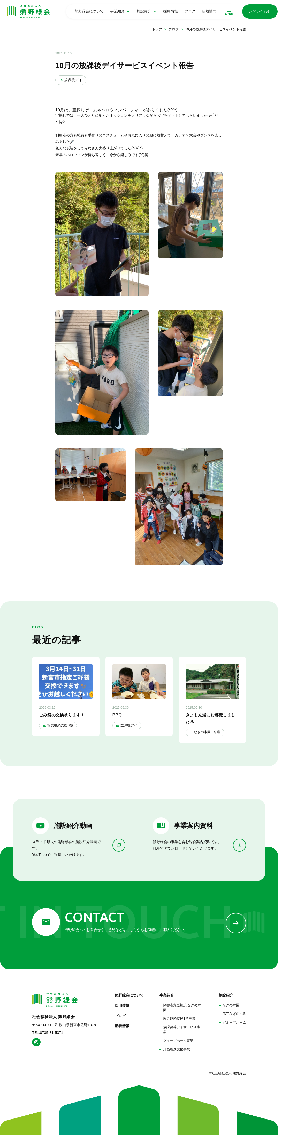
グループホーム (234, 1022)
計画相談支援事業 (176, 1049)
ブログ (190, 11)
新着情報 (209, 11)
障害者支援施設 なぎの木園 (182, 1007)
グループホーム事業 (178, 1041)
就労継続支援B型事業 (179, 1018)
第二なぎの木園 (234, 1014)
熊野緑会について (89, 11)
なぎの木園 (231, 1005)
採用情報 (170, 11)
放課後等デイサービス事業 (181, 1029)
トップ (157, 29)
